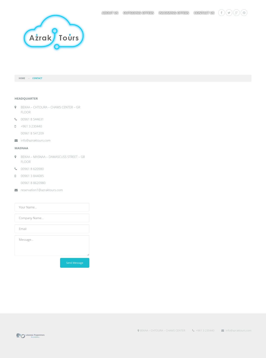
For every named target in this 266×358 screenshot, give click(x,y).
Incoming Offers (174, 13)
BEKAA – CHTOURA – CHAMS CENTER (161, 339)
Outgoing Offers (138, 13)
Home (22, 78)
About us (110, 13)
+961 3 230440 (203, 339)
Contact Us (204, 13)
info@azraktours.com (236, 339)
